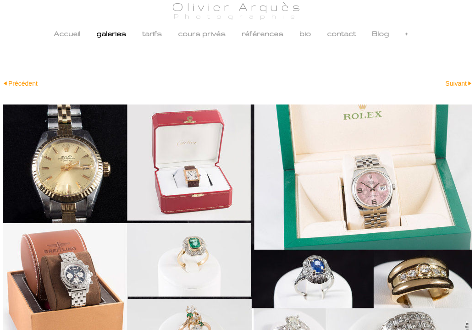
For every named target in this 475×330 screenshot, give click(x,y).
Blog (380, 34)
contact (341, 34)
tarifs (152, 34)
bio (305, 34)
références (262, 34)
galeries (111, 34)
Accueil (67, 34)
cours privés (202, 34)
